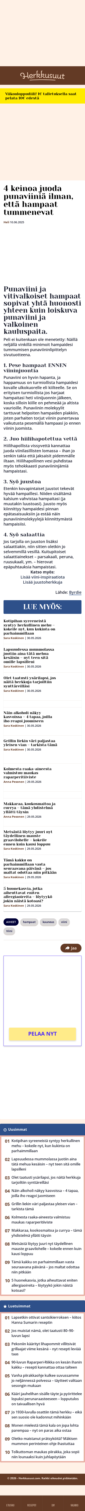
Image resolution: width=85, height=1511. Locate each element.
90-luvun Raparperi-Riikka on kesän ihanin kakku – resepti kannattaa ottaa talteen (46, 1365)
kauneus (48, 922)
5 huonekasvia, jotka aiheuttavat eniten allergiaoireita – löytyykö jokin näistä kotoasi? (28, 894)
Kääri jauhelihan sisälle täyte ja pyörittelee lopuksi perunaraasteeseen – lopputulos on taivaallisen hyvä (46, 1398)
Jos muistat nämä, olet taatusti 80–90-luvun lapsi (42, 1333)
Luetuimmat (19, 1306)
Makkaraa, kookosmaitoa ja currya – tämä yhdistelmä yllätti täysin (29, 808)
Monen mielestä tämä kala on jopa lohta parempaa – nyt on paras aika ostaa (45, 1428)
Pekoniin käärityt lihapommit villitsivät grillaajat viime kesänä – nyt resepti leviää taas (46, 1348)
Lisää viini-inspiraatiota (43, 577)
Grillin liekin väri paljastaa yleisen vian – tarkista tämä (30, 743)
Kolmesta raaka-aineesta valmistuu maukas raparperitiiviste (27, 773)
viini (64, 922)
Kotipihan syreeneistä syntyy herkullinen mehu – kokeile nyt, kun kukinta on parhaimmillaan (29, 627)
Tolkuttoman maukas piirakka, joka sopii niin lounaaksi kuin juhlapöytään (45, 1454)
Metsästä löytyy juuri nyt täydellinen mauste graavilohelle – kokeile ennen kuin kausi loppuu (28, 838)
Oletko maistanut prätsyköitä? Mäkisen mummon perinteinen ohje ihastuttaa (44, 1441)
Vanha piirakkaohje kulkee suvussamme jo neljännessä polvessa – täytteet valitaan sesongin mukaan (46, 1380)
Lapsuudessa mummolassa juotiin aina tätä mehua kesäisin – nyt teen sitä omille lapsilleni (29, 655)
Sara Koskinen (14, 638)
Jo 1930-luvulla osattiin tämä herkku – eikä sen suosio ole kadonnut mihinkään (46, 1415)
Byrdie (75, 592)
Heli (6, 222)
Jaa (71, 948)
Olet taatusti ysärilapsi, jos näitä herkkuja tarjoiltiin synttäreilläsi (30, 682)
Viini (9, 931)
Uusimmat (17, 1129)
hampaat (29, 922)
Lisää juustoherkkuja (42, 582)
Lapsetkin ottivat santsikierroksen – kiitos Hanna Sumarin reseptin (46, 1320)
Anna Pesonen (14, 782)
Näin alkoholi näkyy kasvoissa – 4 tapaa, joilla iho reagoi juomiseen (28, 717)
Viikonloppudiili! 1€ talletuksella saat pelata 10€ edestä (41, 96)
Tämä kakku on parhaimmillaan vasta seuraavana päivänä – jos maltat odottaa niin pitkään (30, 866)
